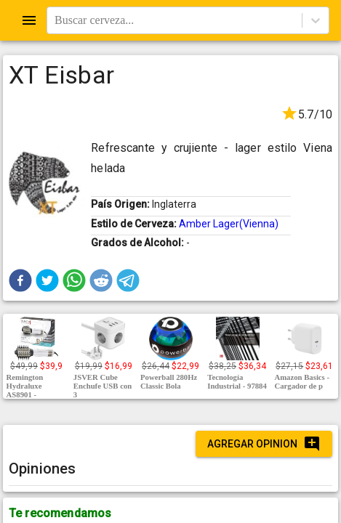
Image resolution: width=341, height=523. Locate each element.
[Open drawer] (29, 20)
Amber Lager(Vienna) (228, 224)
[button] (20, 280)
